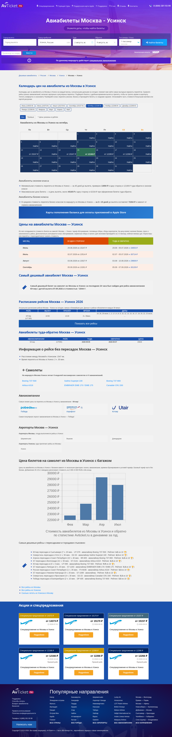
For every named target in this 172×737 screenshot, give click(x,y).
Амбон (73, 713)
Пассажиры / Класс (126, 37)
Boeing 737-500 (29, 381)
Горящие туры (64, 6)
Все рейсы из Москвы (31, 587)
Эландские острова (57, 700)
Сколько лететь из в (37, 593)
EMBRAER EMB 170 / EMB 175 (78, 385)
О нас (112, 6)
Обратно (98, 37)
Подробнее (39, 635)
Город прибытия (44, 37)
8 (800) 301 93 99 (162, 5)
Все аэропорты (100, 723)
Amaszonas (118, 700)
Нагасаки (96, 707)
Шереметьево (98, 697)
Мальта (52, 703)
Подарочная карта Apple (84, 6)
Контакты (132, 6)
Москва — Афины (142, 703)
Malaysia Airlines (120, 720)
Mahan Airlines (119, 710)
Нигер (52, 697)
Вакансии (15, 706)
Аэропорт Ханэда (99, 700)
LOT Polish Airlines (121, 703)
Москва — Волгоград (143, 697)
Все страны (55, 723)
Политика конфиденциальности (24, 713)
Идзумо (74, 707)
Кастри (73, 720)
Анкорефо (75, 700)
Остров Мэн (54, 713)
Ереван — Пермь (142, 700)
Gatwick (95, 720)
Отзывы (121, 6)
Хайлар (95, 713)
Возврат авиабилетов (20, 703)
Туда (74, 37)
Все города (76, 723)
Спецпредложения (48, 6)
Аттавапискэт (76, 716)
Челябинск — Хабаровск (145, 716)
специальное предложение (102, 60)
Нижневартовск (98, 703)
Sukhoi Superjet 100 (73, 381)
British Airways (119, 707)
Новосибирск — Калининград (147, 707)
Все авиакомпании (123, 723)
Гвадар (73, 703)
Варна (95, 716)
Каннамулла (75, 697)
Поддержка (101, 6)
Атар (73, 710)
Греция (52, 710)
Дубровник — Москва (144, 710)
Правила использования (21, 711)
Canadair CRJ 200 (114, 385)
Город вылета (8, 37)
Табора (95, 710)
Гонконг (52, 720)
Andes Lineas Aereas (121, 716)
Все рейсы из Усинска (31, 590)
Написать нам (24, 724)
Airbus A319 (27, 385)
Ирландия (53, 707)
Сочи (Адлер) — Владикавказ (147, 720)
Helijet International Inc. (122, 713)
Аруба (52, 716)
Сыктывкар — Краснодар (145, 713)
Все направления (144, 723)
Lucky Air (117, 697)
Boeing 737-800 (113, 381)
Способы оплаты (18, 701)
